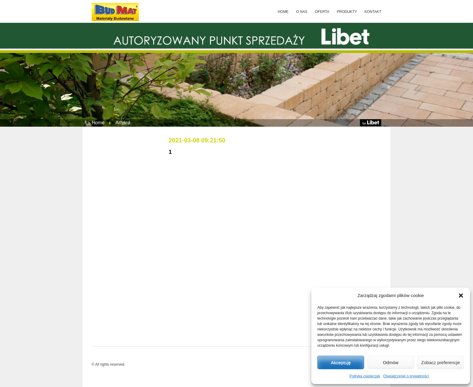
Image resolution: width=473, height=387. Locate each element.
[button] (461, 296)
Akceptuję (341, 362)
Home (98, 122)
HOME (283, 12)
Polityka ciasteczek (365, 376)
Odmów (390, 362)
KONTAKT (372, 12)
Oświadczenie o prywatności (406, 376)
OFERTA (322, 12)
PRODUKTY (347, 12)
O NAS (301, 12)
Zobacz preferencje (440, 362)
